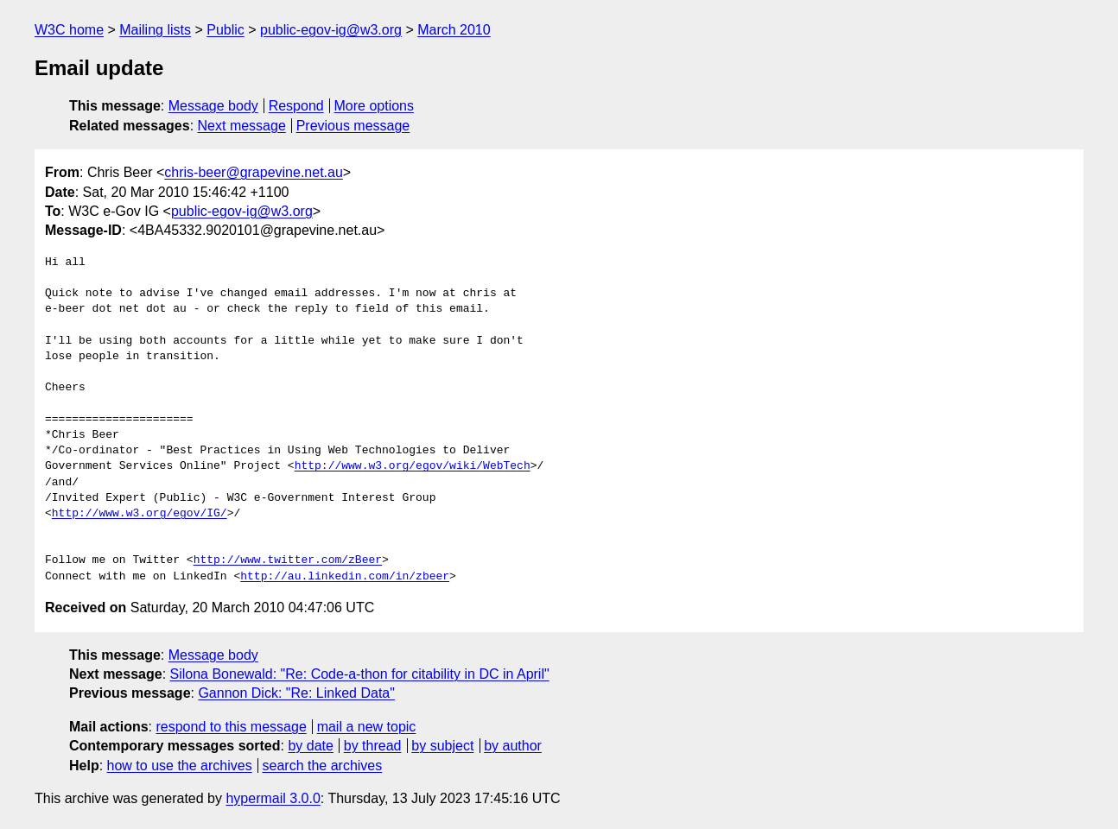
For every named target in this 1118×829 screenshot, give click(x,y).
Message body (213, 105)
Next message (242, 125)
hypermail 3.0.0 (273, 798)
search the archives (323, 765)
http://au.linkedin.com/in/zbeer (344, 577)
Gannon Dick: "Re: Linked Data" (296, 693)
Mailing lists (155, 29)
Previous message (353, 125)
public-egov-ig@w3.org (331, 29)
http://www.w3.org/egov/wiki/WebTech (412, 466)
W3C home (69, 29)
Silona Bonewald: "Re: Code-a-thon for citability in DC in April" (359, 674)
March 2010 (454, 29)
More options (374, 105)
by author (513, 745)
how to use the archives (179, 765)
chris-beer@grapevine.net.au (253, 172)
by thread (373, 745)
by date (310, 745)
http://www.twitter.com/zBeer (288, 560)
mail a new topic (366, 726)
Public (225, 29)
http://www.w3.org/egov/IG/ (139, 514)
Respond (296, 105)
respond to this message (231, 726)
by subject (442, 745)
